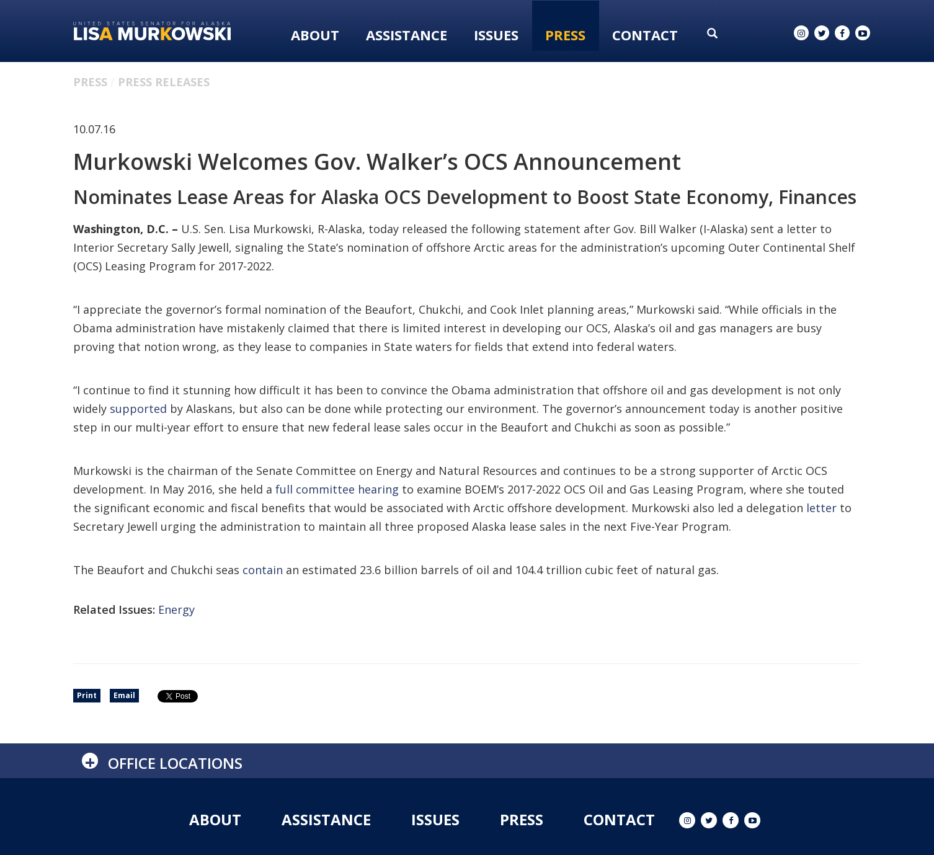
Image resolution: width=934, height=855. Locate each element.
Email (124, 695)
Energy (176, 609)
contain (262, 569)
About (315, 34)
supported (138, 408)
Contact (645, 34)
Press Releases (164, 81)
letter (821, 507)
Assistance (406, 34)
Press (565, 34)
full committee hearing (337, 489)
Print (87, 695)
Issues (496, 34)
